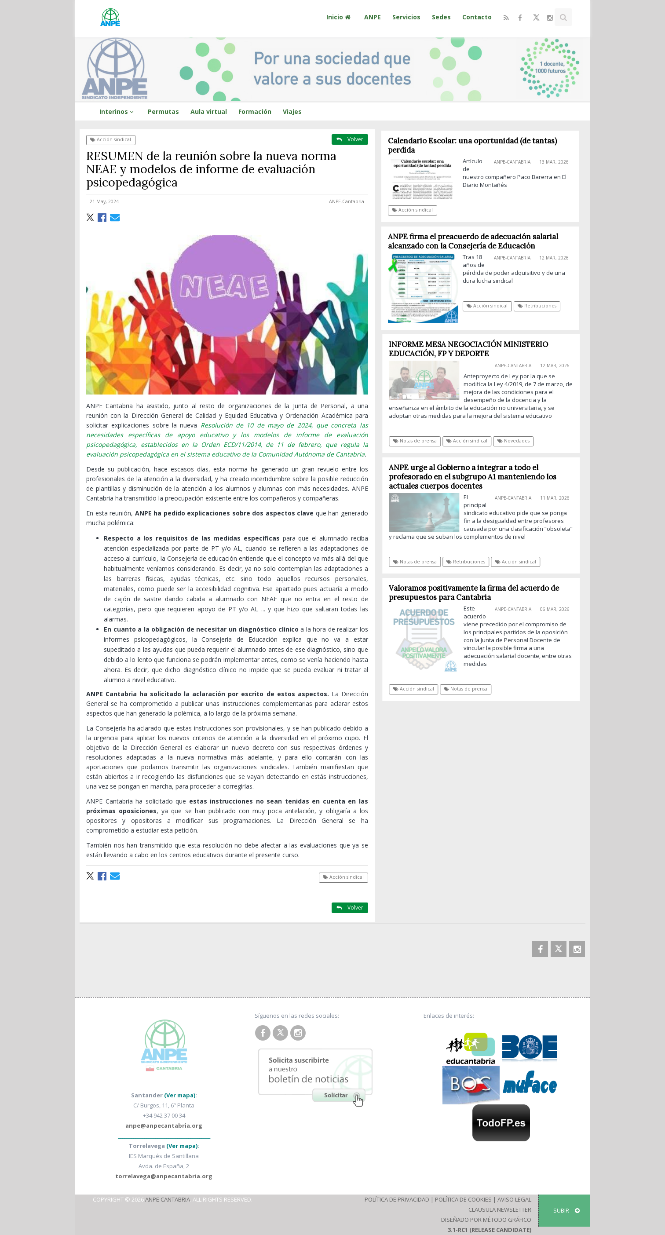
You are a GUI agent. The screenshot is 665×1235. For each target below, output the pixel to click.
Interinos (117, 111)
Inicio (339, 17)
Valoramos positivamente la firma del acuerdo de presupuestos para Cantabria (478, 592)
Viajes (292, 111)
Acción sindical (110, 139)
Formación (254, 111)
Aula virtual (208, 111)
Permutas (163, 111)
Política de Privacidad (397, 1199)
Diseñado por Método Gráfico (486, 1220)
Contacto (477, 17)
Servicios (406, 17)
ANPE (372, 17)
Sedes (441, 17)
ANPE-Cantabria (346, 201)
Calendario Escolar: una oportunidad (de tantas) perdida (472, 145)
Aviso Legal (514, 1199)
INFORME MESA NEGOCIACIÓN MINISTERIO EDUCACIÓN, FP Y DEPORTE (472, 349)
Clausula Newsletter (499, 1209)
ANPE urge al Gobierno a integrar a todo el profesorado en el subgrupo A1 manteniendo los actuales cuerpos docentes (477, 477)
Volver (349, 139)
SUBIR (566, 1210)
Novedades (518, 441)
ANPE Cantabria (167, 1199)
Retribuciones (537, 306)
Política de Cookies (463, 1199)
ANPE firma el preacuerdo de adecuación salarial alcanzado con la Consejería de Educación (473, 241)
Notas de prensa (419, 441)
